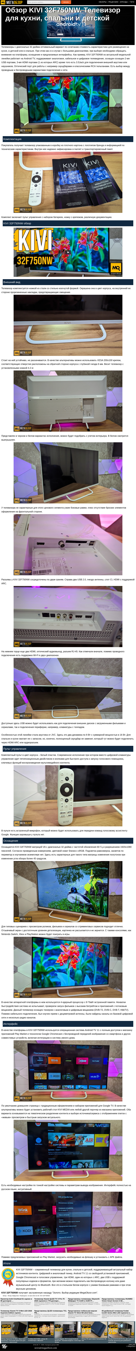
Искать (66, 2)
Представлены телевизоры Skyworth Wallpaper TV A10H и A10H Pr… (84, 1300)
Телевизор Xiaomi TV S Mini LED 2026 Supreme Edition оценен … (16, 1312)
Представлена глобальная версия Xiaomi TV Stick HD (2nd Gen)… (82, 1312)
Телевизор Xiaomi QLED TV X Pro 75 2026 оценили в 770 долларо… (49, 1300)
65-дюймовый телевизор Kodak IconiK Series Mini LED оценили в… (116, 1312)
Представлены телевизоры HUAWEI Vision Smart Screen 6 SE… (117, 1300)
